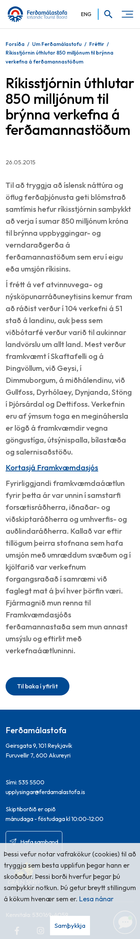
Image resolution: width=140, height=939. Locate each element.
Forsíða (15, 44)
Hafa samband (39, 842)
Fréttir (96, 44)
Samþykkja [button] (70, 925)
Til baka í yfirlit (37, 686)
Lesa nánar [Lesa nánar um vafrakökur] (96, 899)
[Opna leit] (106, 14)
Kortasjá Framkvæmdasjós (52, 467)
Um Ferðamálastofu (57, 44)
